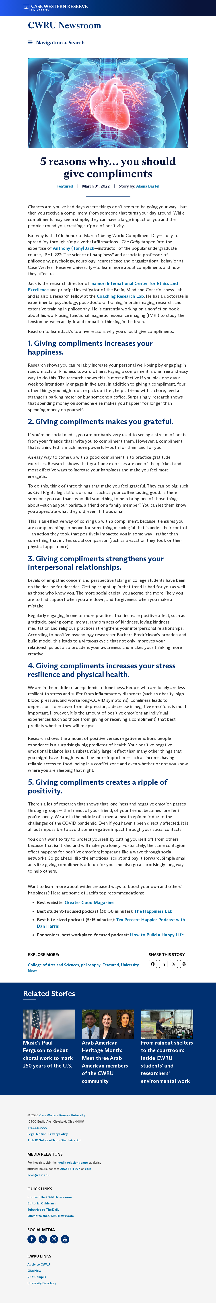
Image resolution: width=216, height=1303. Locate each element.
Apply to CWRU (38, 1264)
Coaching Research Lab (120, 296)
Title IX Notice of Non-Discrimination (54, 1140)
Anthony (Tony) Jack (73, 248)
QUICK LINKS (39, 1189)
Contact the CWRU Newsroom (49, 1197)
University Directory (41, 1283)
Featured (111, 964)
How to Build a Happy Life (157, 934)
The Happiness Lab (153, 911)
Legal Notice (36, 1134)
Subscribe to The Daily (43, 1210)
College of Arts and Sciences (53, 964)
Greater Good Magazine (89, 902)
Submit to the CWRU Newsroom (50, 1216)
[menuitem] (108, 1197)
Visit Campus (36, 1277)
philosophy (91, 964)
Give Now (34, 1271)
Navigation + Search (55, 43)
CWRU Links (39, 1256)
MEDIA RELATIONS (45, 1154)
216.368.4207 (70, 1169)
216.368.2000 (37, 1128)
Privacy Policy (58, 1134)
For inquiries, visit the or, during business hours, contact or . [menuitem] (64, 1169)
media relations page (73, 1163)
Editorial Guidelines (41, 1203)
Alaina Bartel (147, 186)
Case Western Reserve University (62, 1115)
